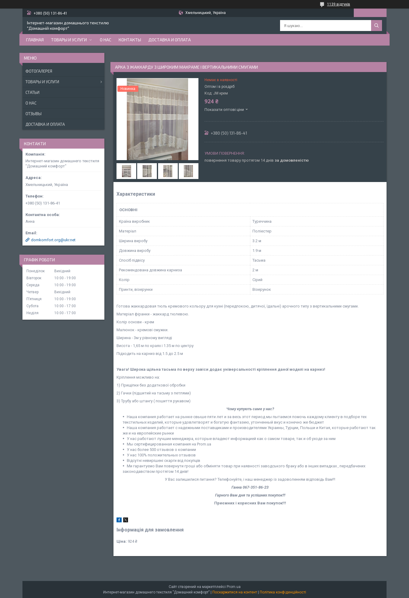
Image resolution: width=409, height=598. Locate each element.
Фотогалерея (38, 71)
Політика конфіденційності (283, 592)
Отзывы (33, 113)
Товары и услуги (69, 39)
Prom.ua (234, 587)
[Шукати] (376, 25)
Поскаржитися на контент (234, 592)
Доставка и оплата (169, 39)
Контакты (130, 39)
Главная (35, 39)
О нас (105, 39)
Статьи (32, 92)
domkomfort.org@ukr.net (53, 240)
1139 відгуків (338, 4)
